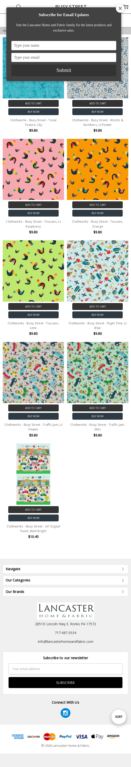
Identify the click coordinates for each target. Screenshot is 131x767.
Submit (63, 70)
